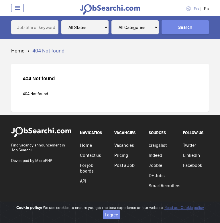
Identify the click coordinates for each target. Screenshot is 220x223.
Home (18, 50)
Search (185, 27)
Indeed (155, 155)
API (83, 181)
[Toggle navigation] (17, 8)
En (196, 8)
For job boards (87, 167)
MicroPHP (43, 160)
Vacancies (124, 145)
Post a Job (124, 165)
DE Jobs (157, 175)
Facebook (192, 165)
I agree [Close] (111, 215)
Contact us (90, 155)
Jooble (155, 165)
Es (206, 8)
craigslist (158, 145)
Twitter (189, 145)
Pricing (121, 155)
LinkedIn (191, 155)
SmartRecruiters (164, 185)
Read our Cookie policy (184, 207)
